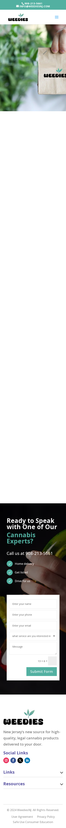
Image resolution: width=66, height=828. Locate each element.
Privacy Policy (46, 817)
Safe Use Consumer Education (33, 822)
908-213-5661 (33, 3)
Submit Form (41, 671)
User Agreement (22, 817)
